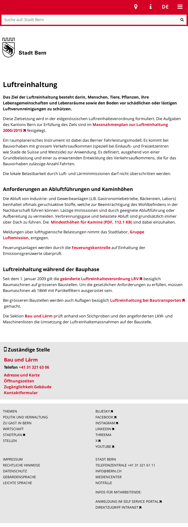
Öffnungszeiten (19, 381)
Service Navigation (150, 6)
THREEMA (103, 434)
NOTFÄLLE (103, 482)
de (165, 6)
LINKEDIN (103, 429)
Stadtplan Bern (135, 6)
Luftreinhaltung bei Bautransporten (145, 300)
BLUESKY (102, 411)
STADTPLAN (12, 434)
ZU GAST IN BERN (17, 423)
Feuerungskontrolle (91, 247)
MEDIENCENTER (108, 477)
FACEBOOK (104, 417)
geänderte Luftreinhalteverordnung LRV (99, 278)
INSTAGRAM (105, 423)
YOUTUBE (103, 446)
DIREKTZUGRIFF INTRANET (116, 507)
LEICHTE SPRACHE (17, 482)
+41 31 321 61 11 (141, 465)
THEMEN (10, 411)
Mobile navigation (180, 6)
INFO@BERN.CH (108, 471)
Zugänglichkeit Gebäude (27, 386)
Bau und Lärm (39, 316)
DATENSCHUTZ (15, 471)
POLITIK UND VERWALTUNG (25, 417)
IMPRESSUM (13, 459)
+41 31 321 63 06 (34, 367)
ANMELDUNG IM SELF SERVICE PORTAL (127, 501)
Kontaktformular (21, 392)
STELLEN (10, 440)
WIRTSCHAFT (13, 429)
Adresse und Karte (22, 375)
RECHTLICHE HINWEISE (21, 465)
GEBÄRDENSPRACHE (19, 477)
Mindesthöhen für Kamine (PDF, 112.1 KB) (91, 222)
